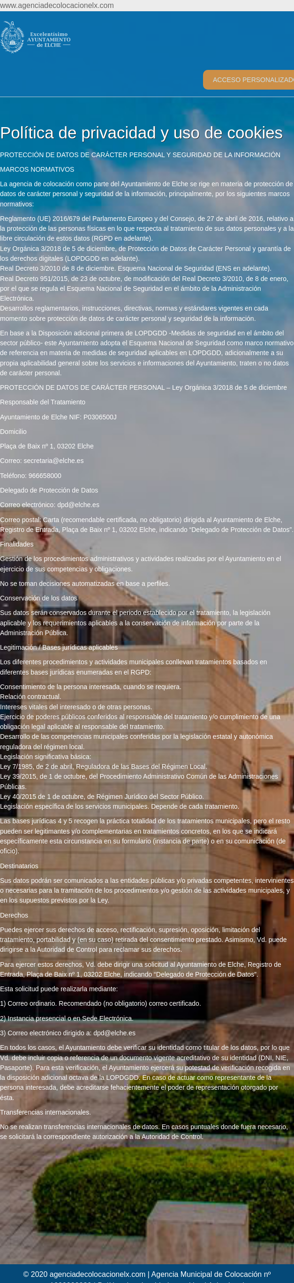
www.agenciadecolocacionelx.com (57, 5)
